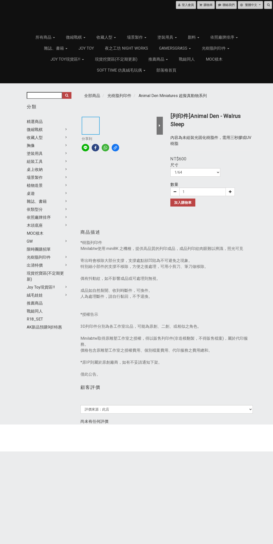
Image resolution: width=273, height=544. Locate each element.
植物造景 (35, 185)
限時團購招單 (39, 249)
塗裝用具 (167, 37)
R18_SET (35, 319)
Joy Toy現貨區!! (67, 59)
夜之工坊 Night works (126, 48)
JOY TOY (86, 48)
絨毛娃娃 (35, 295)
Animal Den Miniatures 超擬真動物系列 (173, 95)
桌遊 (31, 193)
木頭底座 (35, 225)
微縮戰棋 (75, 37)
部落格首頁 (166, 70)
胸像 (31, 145)
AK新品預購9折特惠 (44, 327)
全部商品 (92, 95)
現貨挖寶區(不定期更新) (116, 59)
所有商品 (45, 37)
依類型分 (35, 209)
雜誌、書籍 (55, 48)
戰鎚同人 (187, 59)
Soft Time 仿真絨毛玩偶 (121, 70)
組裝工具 (35, 161)
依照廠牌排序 (224, 37)
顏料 (193, 37)
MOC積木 (214, 59)
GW (30, 241)
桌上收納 (35, 169)
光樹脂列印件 (215, 48)
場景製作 (136, 37)
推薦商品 (158, 59)
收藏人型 (106, 37)
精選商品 (35, 121)
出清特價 (35, 265)
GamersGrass (175, 48)
